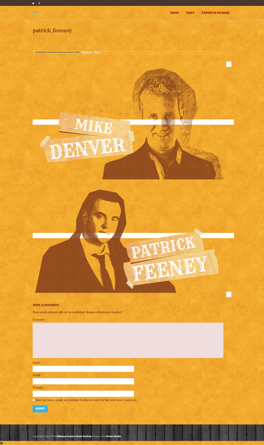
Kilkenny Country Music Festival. (74, 436)
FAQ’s (190, 12)
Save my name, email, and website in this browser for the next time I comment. (86, 400)
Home (174, 12)
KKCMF (42, 52)
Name (36, 362)
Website (38, 387)
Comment (40, 319)
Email (36, 375)
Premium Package (215, 12)
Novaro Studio (113, 436)
